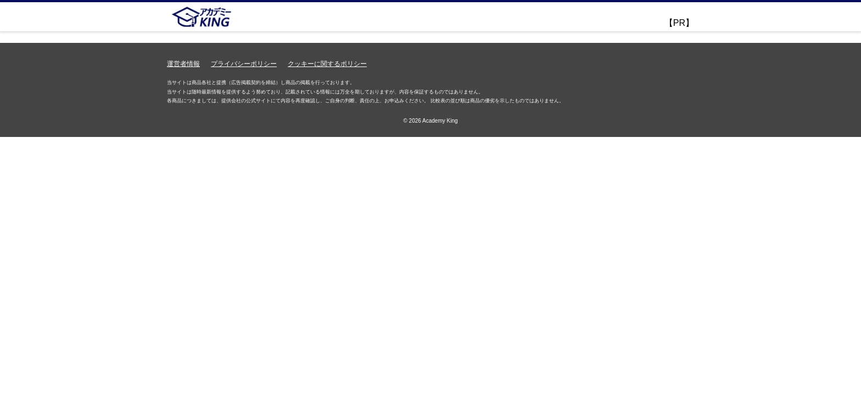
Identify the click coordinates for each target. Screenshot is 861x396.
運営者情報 (183, 64)
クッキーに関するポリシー (327, 64)
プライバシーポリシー (244, 64)
